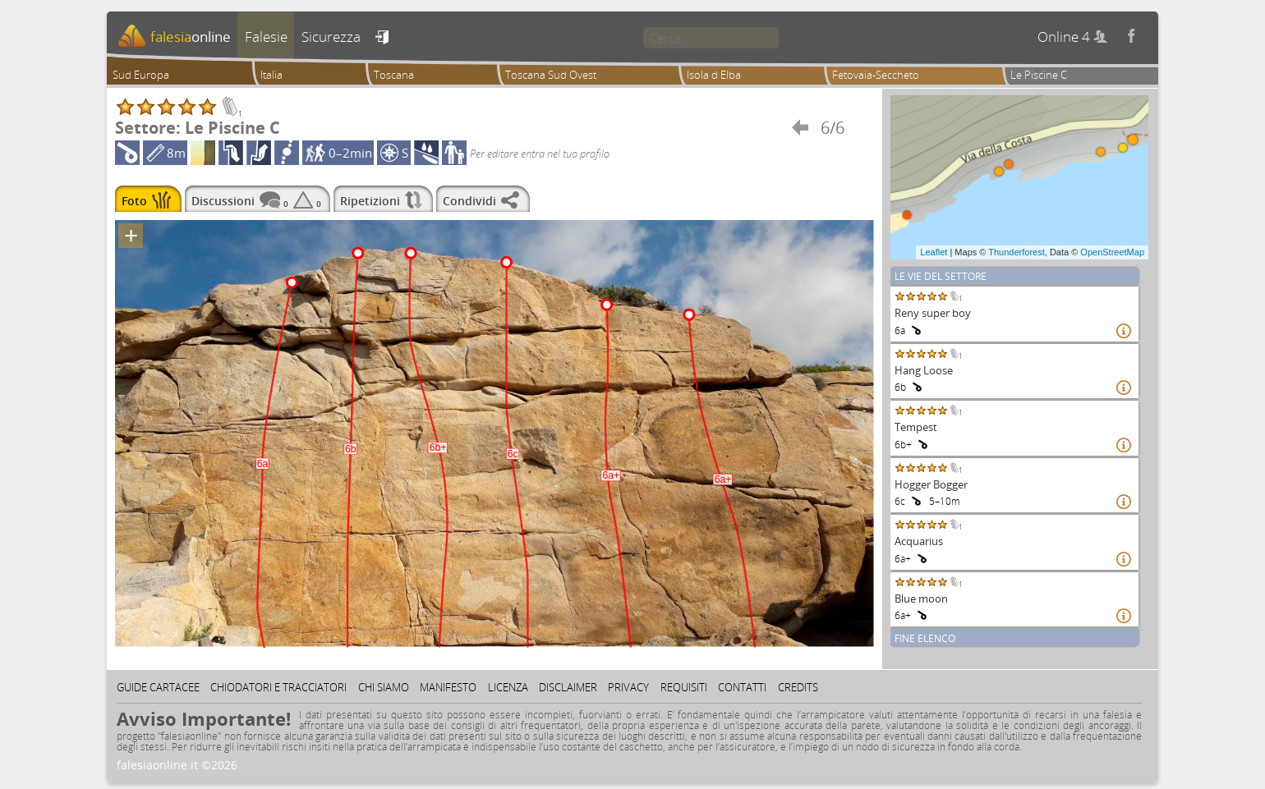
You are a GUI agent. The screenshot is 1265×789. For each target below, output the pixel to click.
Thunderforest (1016, 252)
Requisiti (683, 687)
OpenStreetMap (1112, 252)
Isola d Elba (714, 74)
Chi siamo (383, 687)
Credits (798, 687)
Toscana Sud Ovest (550, 74)
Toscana (394, 74)
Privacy (628, 687)
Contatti (742, 687)
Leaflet (933, 252)
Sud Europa (141, 74)
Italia (271, 74)
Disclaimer (568, 687)
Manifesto (448, 687)
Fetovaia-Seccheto (875, 74)
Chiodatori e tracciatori (278, 687)
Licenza (508, 687)
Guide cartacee (158, 687)
